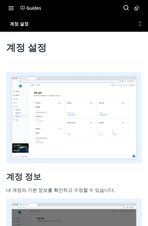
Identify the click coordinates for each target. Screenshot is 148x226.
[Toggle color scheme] (137, 8)
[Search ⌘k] (126, 8)
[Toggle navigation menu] (11, 8)
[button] (74, 117)
